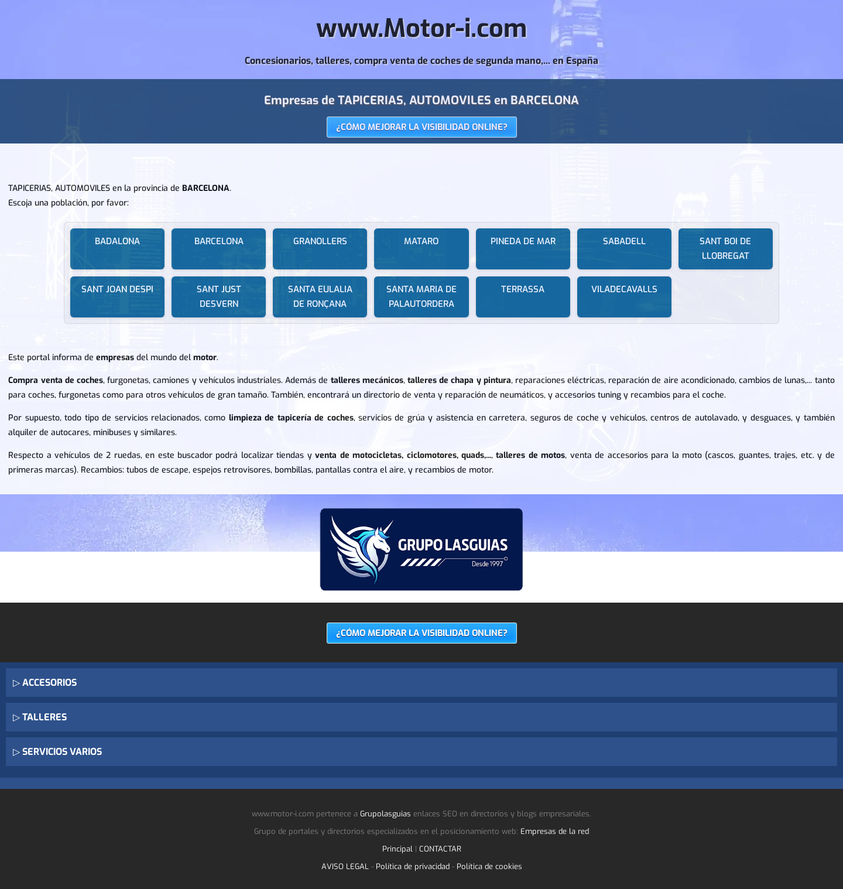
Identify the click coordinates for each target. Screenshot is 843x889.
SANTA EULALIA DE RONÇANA (320, 296)
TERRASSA (522, 289)
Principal (397, 849)
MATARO (421, 241)
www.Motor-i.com (421, 28)
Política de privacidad (413, 866)
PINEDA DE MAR (523, 241)
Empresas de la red (554, 831)
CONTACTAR (440, 849)
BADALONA (117, 241)
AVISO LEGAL (345, 866)
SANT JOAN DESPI (117, 289)
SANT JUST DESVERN (219, 296)
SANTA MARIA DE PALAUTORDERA (421, 296)
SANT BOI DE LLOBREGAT (725, 248)
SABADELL (624, 241)
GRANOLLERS (320, 241)
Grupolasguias (385, 814)
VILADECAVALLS (624, 289)
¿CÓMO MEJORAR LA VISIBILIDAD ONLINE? (422, 127)
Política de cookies (489, 866)
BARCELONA (219, 241)
